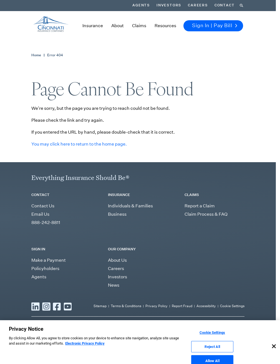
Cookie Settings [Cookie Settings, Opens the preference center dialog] (212, 338)
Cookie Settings (232, 306)
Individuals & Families (130, 205)
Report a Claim (200, 205)
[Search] (241, 5)
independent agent (208, 322)
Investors (169, 5)
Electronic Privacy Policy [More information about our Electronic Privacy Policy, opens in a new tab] (85, 349)
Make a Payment (48, 260)
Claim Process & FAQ (206, 214)
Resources (165, 25)
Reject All (212, 352)
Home (36, 55)
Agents (141, 5)
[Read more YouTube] (68, 307)
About (117, 25)
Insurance (92, 25)
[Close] (274, 352)
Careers (198, 5)
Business (117, 214)
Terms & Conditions (126, 306)
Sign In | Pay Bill (214, 25)
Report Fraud (182, 306)
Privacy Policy (156, 306)
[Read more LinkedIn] (35, 307)
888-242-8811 (45, 222)
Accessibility (206, 306)
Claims (139, 25)
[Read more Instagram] (46, 307)
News (113, 285)
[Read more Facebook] (57, 307)
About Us (117, 260)
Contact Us (42, 205)
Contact (225, 5)
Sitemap (100, 306)
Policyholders (45, 268)
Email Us (40, 214)
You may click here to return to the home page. (79, 144)
